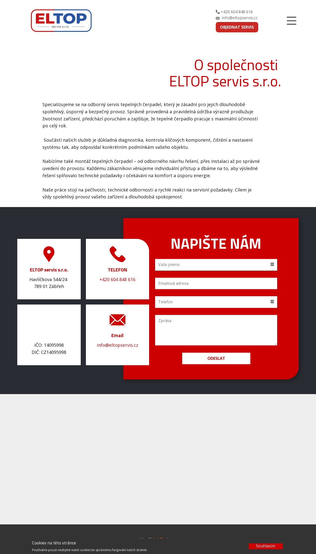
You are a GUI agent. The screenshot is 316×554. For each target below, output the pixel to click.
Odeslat (216, 358)
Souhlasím (265, 546)
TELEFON (117, 269)
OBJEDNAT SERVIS (237, 27)
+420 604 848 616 (234, 12)
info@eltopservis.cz (236, 18)
